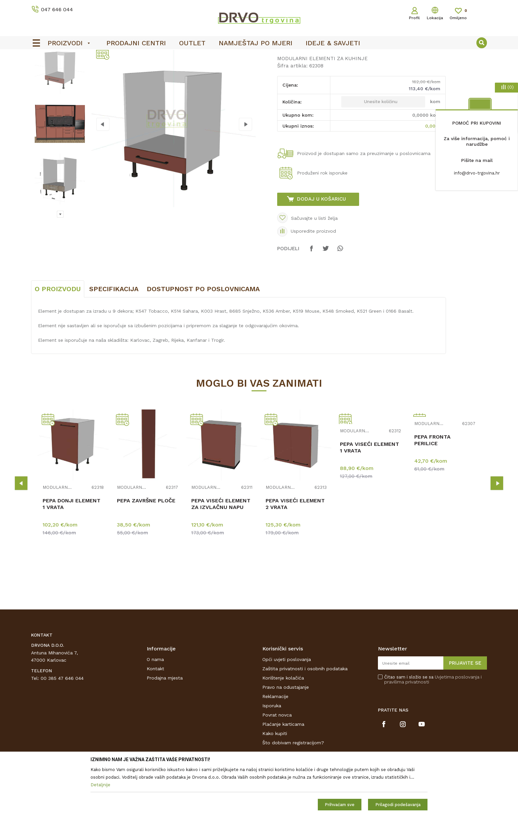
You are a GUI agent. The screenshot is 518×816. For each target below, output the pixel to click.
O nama (155, 708)
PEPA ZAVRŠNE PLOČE (146, 550)
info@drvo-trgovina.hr (477, 173)
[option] (259, 56)
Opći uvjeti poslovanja (286, 708)
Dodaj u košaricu (321, 248)
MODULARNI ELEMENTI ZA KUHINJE (172, 69)
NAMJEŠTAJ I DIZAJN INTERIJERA (92, 69)
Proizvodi (40, 69)
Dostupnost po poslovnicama (203, 338)
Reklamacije (275, 745)
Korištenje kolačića (283, 727)
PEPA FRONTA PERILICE (432, 489)
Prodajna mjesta (165, 727)
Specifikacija (113, 338)
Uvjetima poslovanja (457, 726)
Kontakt (155, 717)
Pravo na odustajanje (285, 736)
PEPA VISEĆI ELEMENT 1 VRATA (369, 496)
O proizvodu (58, 338)
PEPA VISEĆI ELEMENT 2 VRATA (295, 553)
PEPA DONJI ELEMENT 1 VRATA (71, 553)
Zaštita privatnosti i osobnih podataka (305, 717)
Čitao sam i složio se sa (433, 729)
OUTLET (258, 56)
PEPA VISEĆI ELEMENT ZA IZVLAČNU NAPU (220, 553)
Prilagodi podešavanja (398, 804)
